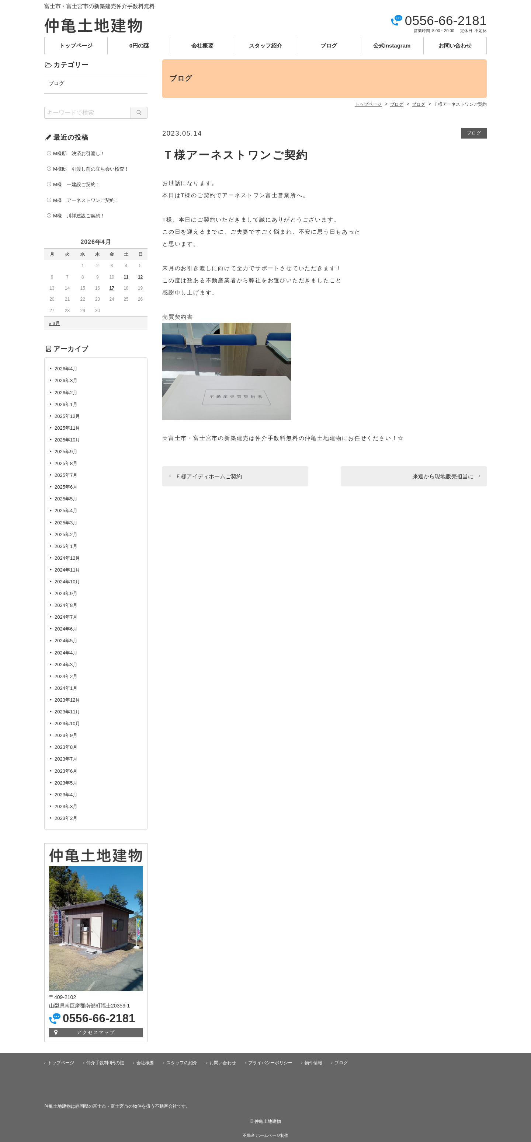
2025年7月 (66, 475)
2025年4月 (66, 510)
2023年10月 (67, 723)
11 (126, 277)
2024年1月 (66, 688)
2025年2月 (66, 534)
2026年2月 (66, 392)
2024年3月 (66, 664)
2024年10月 (67, 581)
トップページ (76, 45)
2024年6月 (66, 629)
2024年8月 (66, 605)
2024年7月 (66, 617)
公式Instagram (392, 45)
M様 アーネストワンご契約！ (86, 200)
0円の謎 (139, 45)
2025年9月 (66, 451)
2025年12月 (67, 416)
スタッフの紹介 (181, 1062)
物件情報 (313, 1062)
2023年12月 (67, 700)
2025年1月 (66, 546)
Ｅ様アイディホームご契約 (209, 476)
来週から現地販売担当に (443, 476)
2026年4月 (66, 368)
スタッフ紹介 (265, 45)
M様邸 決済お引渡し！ (79, 153)
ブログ (328, 45)
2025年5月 (66, 499)
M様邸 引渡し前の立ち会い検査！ (91, 169)
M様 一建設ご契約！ (76, 184)
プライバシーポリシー (270, 1062)
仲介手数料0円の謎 (105, 1062)
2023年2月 (66, 818)
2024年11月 (67, 570)
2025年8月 (66, 463)
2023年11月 (67, 712)
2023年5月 (66, 783)
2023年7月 (66, 759)
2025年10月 (67, 440)
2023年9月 (66, 735)
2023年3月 (66, 806)
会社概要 (202, 45)
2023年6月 (66, 771)
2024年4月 (66, 653)
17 (111, 288)
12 (140, 277)
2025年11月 (67, 428)
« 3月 (54, 323)
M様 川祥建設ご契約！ (79, 216)
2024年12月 (67, 558)
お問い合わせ (455, 45)
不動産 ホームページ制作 (265, 1135)
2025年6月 (66, 487)
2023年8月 (66, 747)
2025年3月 (66, 522)
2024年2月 (66, 676)
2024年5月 (66, 640)
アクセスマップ (96, 1032)
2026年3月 (66, 380)
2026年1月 (66, 404)
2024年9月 (66, 593)
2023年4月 (66, 794)
